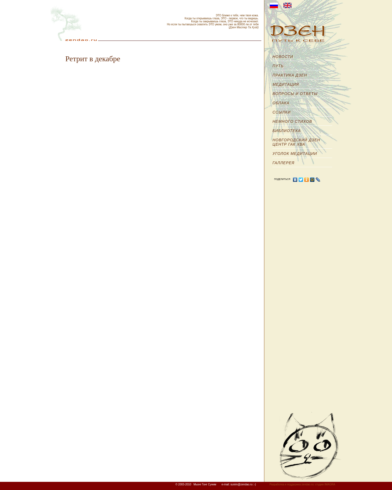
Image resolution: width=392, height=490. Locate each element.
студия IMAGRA (325, 484)
